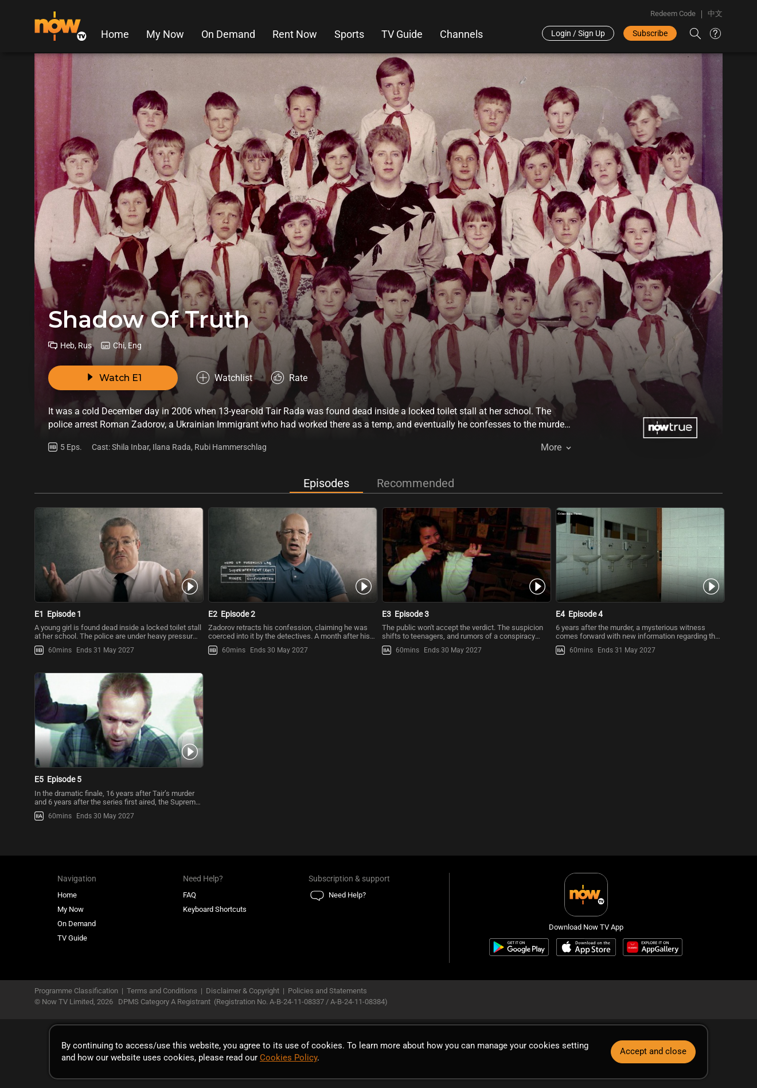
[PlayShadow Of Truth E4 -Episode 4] (639, 555)
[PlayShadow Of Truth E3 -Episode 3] (465, 555)
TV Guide (402, 34)
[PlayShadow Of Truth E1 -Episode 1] (117, 555)
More (551, 447)
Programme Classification (76, 990)
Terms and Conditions (162, 990)
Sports (349, 34)
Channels (461, 34)
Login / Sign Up (578, 33)
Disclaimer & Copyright (242, 990)
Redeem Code (673, 13)
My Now (165, 34)
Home (115, 34)
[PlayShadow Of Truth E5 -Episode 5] (117, 720)
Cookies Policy (288, 1057)
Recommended (415, 483)
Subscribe (650, 33)
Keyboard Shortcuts (215, 909)
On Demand (228, 34)
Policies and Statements (327, 990)
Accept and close (653, 1051)
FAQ (189, 895)
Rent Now (294, 34)
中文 (715, 13)
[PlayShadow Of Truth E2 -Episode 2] (291, 555)
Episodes (326, 483)
